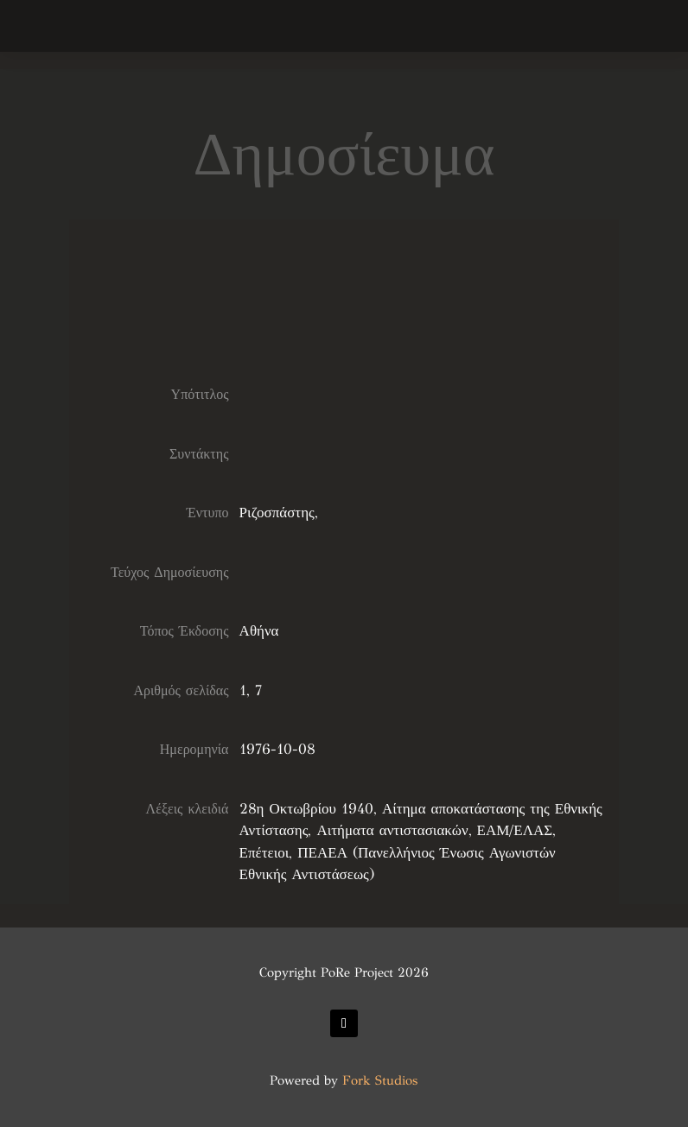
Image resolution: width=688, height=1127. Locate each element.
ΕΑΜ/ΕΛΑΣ (515, 830)
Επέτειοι (264, 853)
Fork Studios (379, 1080)
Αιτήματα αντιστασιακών (392, 830)
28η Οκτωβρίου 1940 (306, 809)
